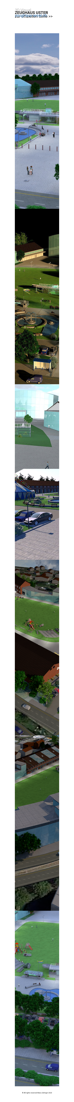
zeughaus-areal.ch (31, 15)
